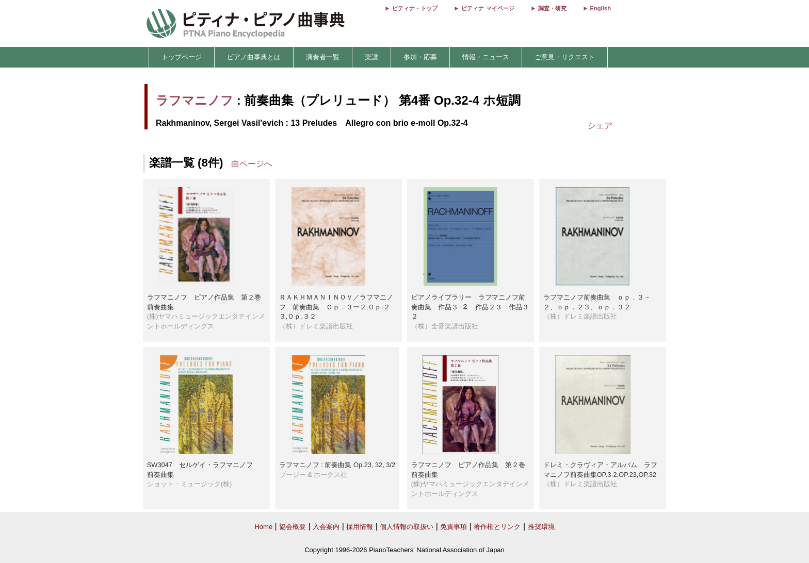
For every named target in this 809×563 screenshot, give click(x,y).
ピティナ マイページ (487, 8)
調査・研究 (552, 8)
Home (263, 527)
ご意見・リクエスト (565, 57)
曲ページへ (251, 163)
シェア (600, 125)
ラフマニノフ (194, 100)
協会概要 (292, 527)
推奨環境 (541, 527)
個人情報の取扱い (406, 527)
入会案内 (326, 527)
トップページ (181, 57)
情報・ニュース (485, 57)
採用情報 (359, 527)
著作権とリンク (497, 527)
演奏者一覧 (322, 57)
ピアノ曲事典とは (254, 57)
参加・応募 (420, 57)
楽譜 (371, 57)
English (600, 8)
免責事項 (453, 527)
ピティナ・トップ (415, 8)
